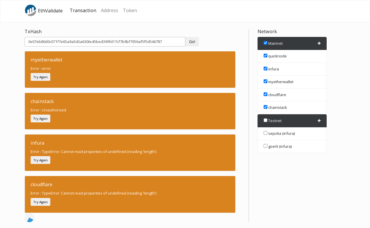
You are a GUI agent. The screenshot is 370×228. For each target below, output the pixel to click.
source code (82, 222)
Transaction (83, 10)
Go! (192, 41)
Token (130, 10)
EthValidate (44, 10)
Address (109, 10)
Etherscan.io (51, 222)
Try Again (40, 77)
